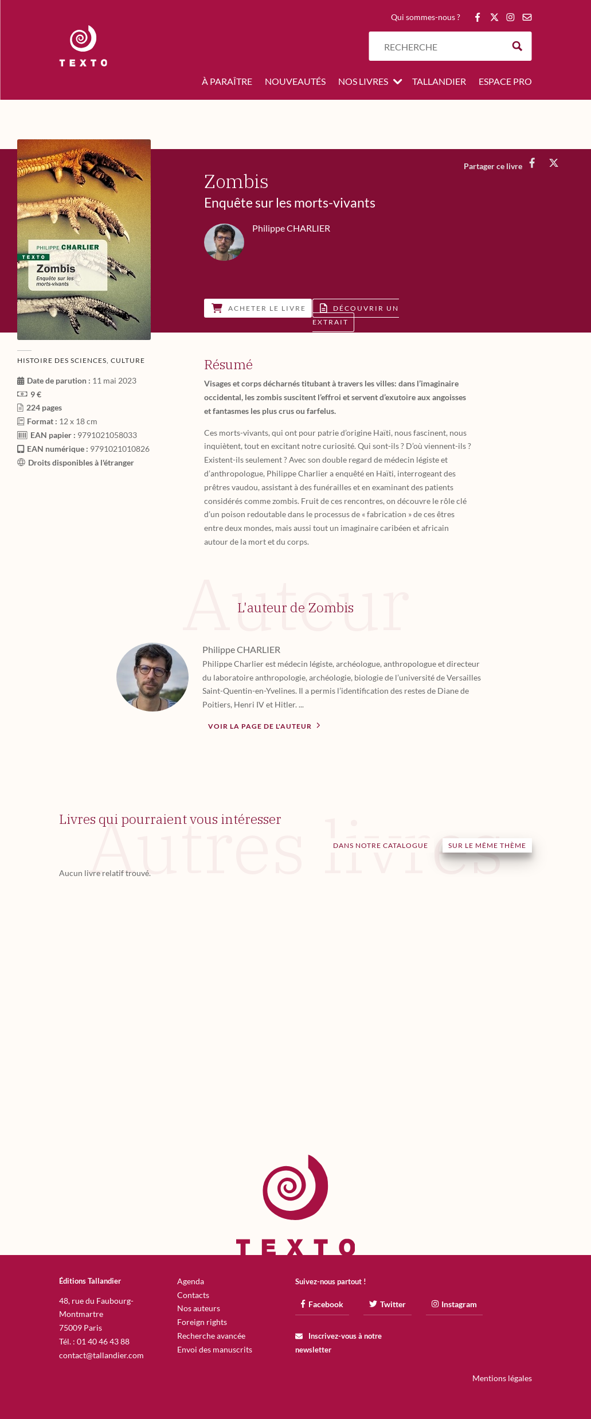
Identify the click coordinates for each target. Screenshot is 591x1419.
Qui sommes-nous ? (425, 17)
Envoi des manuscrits (214, 1349)
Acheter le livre (259, 308)
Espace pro (505, 82)
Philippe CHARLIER (241, 649)
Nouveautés (295, 82)
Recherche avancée (211, 1335)
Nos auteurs (198, 1308)
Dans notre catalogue (380, 845)
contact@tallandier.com (101, 1355)
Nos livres (363, 82)
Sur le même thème (487, 845)
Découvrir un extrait (355, 315)
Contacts (193, 1295)
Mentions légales (502, 1378)
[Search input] (441, 46)
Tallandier (439, 82)
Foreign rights (202, 1322)
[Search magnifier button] (517, 46)
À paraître (227, 82)
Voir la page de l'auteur (264, 725)
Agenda (190, 1281)
